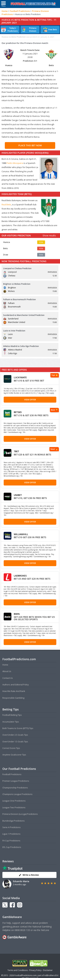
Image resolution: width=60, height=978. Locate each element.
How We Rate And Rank (13, 691)
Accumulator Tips (10, 721)
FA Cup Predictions (11, 840)
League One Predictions (14, 800)
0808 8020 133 (22, 930)
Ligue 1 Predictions (11, 833)
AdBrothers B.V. (51, 975)
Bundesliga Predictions (13, 820)
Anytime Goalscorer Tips (14, 754)
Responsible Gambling (13, 697)
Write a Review (29, 874)
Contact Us (7, 678)
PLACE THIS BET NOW (30, 145)
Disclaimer (48, 970)
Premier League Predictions (15, 780)
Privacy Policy (35, 970)
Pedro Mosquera (15, 163)
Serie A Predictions (11, 827)
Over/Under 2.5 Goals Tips (15, 734)
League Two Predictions (13, 807)
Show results (49, 235)
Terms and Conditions (18, 970)
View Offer (30, 399)
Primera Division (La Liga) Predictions (20, 814)
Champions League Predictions (17, 794)
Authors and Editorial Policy (15, 684)
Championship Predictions (15, 787)
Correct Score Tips (11, 748)
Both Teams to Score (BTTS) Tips (17, 728)
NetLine (45, 930)
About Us (6, 671)
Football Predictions (20, 11)
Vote (41, 242)
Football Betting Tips (12, 714)
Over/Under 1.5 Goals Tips (15, 741)
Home (5, 11)
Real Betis (6, 204)
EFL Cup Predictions (11, 847)
